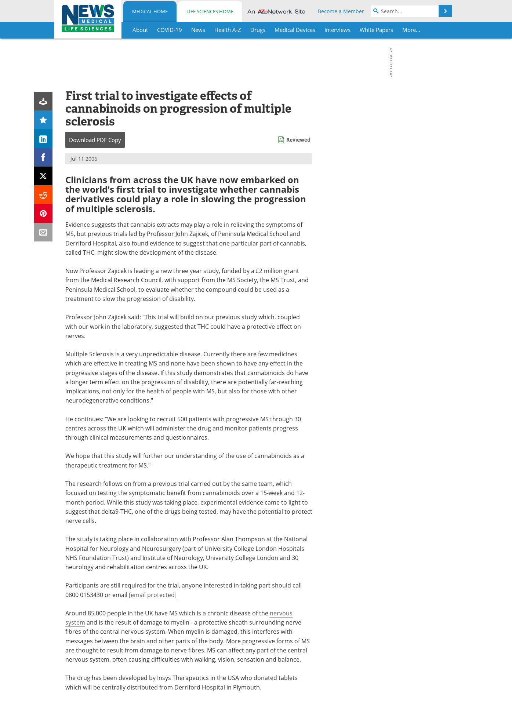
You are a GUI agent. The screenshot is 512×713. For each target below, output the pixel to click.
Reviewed (298, 139)
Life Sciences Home (209, 11)
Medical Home (150, 11)
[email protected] (153, 595)
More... (411, 29)
